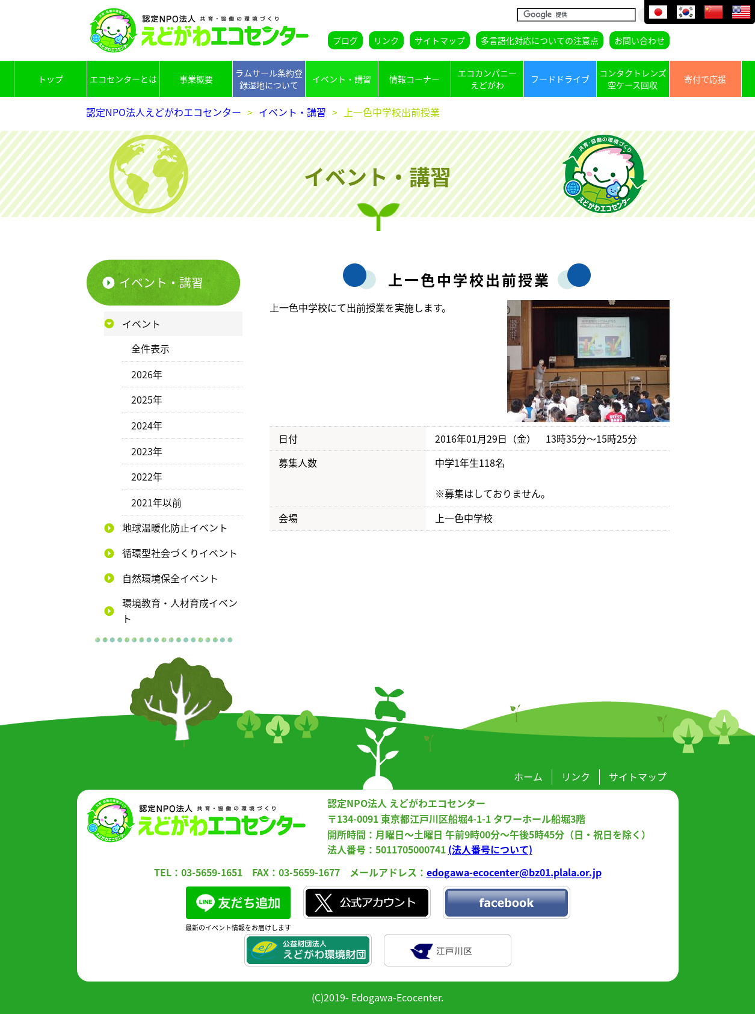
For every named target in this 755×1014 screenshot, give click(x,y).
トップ (50, 79)
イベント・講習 (341, 79)
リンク (386, 40)
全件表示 (150, 348)
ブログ (345, 40)
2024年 (146, 425)
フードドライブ (560, 79)
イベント (141, 323)
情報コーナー (414, 79)
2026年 (146, 374)
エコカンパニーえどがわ (487, 79)
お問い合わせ (639, 40)
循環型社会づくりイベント (180, 552)
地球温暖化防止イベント (175, 527)
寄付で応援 (705, 79)
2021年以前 (156, 502)
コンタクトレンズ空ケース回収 (633, 79)
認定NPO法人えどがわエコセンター (163, 112)
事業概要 (196, 79)
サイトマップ (439, 40)
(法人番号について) (490, 849)
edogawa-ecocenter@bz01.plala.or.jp (514, 872)
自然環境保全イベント (170, 578)
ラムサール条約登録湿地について (269, 79)
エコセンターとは (123, 79)
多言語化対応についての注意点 (540, 40)
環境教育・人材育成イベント (180, 610)
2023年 (146, 451)
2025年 (146, 399)
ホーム (528, 776)
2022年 (146, 476)
